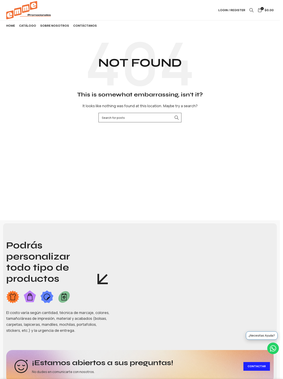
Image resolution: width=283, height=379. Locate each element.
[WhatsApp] (273, 348)
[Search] (251, 11)
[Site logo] (30, 10)
